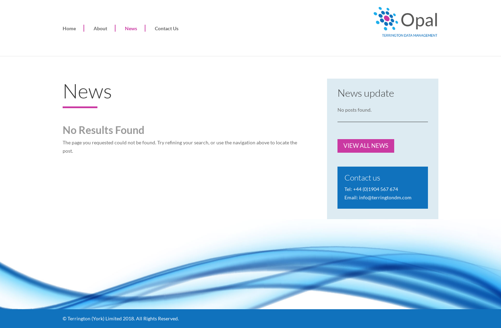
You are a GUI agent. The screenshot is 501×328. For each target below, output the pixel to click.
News (131, 28)
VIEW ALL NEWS (365, 145)
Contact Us (166, 28)
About (100, 28)
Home (69, 28)
